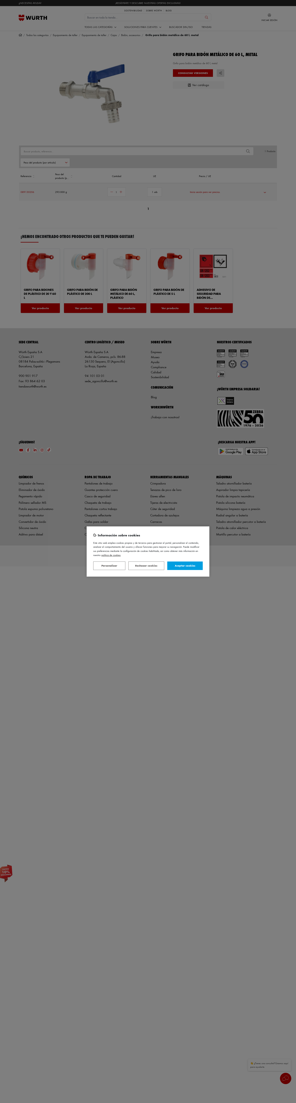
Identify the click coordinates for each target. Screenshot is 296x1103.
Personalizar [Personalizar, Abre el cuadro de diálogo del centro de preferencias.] (109, 565)
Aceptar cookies (185, 565)
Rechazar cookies (146, 565)
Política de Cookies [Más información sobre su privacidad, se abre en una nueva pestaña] (111, 555)
